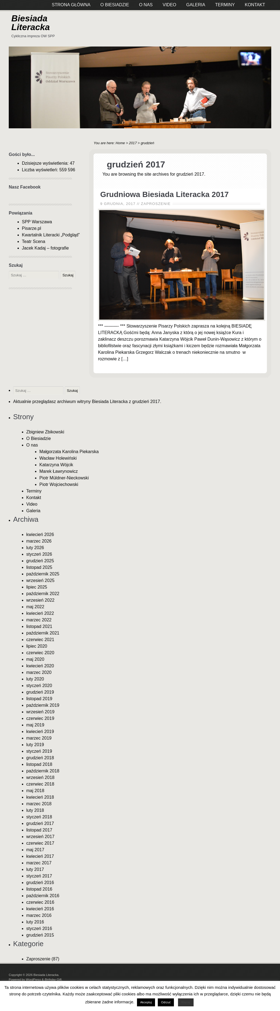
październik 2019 (42, 705)
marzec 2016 (39, 915)
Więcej (185, 1002)
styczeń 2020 (39, 685)
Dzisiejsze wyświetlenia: (46, 163)
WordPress (33, 979)
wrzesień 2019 (40, 711)
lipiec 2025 (36, 587)
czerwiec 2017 (40, 843)
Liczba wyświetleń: (40, 169)
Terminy (34, 491)
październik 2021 (42, 633)
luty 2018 (35, 810)
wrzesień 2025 (40, 580)
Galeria (33, 510)
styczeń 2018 (39, 817)
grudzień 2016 (40, 882)
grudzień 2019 (40, 692)
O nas (32, 445)
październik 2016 (42, 895)
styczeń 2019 (39, 751)
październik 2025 (42, 574)
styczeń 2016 (39, 928)
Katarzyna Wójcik (56, 464)
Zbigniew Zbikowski (45, 432)
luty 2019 (35, 744)
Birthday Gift (53, 979)
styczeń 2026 (39, 554)
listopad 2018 (39, 764)
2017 (133, 143)
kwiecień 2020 (40, 666)
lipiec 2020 (36, 646)
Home (120, 143)
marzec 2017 (39, 863)
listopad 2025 (39, 567)
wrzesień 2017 (40, 836)
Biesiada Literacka (30, 22)
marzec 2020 (39, 672)
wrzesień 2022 (40, 600)
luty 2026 (35, 547)
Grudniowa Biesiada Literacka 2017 (164, 194)
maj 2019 (35, 725)
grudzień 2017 (40, 823)
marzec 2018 (39, 803)
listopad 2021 (39, 626)
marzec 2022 (39, 620)
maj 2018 (35, 790)
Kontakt (33, 497)
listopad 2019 (39, 698)
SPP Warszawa (37, 221)
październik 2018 (42, 771)
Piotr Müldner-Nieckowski (64, 478)
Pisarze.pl (31, 228)
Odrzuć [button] (166, 1002)
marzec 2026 (39, 541)
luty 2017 (35, 869)
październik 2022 (42, 593)
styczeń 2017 (39, 876)
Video (31, 504)
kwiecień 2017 (40, 856)
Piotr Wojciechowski (58, 484)
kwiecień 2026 (40, 534)
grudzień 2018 (40, 757)
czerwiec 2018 (40, 784)
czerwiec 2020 (40, 652)
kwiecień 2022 (40, 613)
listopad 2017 (39, 830)
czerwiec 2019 (40, 718)
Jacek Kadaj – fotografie (45, 248)
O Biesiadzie (38, 438)
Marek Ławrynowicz (58, 471)
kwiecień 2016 (40, 908)
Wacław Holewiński (58, 458)
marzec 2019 (39, 738)
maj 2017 (35, 849)
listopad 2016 (39, 889)
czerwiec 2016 (40, 902)
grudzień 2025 (40, 560)
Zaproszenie (156, 204)
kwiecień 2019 (40, 731)
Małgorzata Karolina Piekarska (69, 451)
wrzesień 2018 (40, 777)
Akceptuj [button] (146, 1002)
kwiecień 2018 (40, 797)
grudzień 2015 (40, 935)
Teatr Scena (33, 241)
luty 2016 (35, 922)
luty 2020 (35, 679)
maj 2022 (35, 606)
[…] (124, 359)
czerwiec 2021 (40, 639)
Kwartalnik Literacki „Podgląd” (51, 235)
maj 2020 (35, 659)
